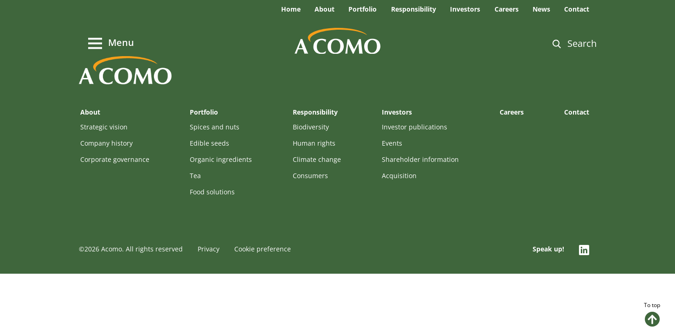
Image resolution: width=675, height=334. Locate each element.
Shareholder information (420, 159)
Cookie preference (262, 248)
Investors (465, 9)
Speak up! (548, 248)
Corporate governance (114, 159)
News (541, 9)
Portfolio (362, 9)
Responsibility (413, 9)
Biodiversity (311, 126)
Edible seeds (209, 143)
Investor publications (414, 126)
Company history (106, 143)
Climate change (317, 159)
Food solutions (212, 191)
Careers (507, 9)
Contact (576, 9)
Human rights (314, 143)
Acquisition (399, 175)
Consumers (310, 175)
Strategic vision (104, 126)
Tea (195, 175)
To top (652, 314)
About (324, 9)
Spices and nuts (214, 126)
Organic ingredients (221, 159)
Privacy (208, 248)
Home (291, 9)
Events (392, 143)
